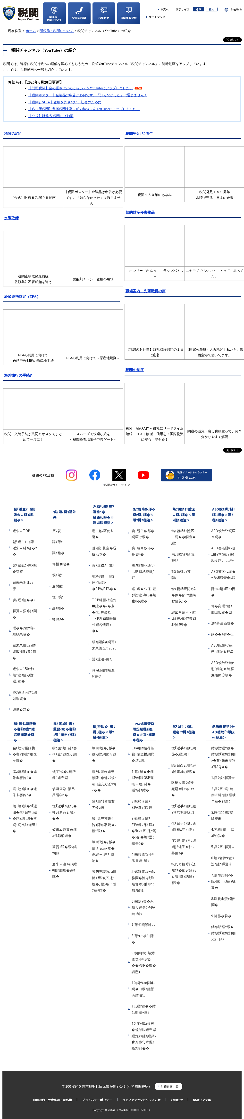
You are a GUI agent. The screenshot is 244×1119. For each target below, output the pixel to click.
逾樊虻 (57, 586)
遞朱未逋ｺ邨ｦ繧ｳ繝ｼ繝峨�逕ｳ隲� (64, 870)
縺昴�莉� (21, 709)
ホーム (31, 31)
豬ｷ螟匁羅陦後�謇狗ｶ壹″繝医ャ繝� (25, 754)
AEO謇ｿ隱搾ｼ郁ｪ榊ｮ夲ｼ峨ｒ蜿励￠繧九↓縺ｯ (223, 554)
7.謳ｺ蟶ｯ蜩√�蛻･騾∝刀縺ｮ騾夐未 (223, 881)
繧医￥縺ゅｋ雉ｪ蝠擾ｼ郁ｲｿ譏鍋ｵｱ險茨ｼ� (183, 618)
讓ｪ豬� (58, 552)
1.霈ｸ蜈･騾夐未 (223, 777)
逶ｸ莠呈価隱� (222, 623)
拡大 (211, 9)
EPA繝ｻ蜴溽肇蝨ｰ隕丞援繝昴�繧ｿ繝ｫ (143, 754)
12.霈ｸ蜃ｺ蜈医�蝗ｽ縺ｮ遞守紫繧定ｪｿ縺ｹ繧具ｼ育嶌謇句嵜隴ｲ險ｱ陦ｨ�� (144, 1036)
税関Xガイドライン (117, 485)
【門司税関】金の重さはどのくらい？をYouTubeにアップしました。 (80, 88)
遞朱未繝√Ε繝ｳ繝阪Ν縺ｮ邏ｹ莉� (24, 651)
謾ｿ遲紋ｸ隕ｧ (103, 565)
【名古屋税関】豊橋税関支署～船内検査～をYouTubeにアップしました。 (84, 109)
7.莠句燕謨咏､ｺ (143, 924)
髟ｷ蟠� (58, 608)
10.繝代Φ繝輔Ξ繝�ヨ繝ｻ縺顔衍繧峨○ (143, 988)
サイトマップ (157, 17)
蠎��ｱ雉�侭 (222, 634)
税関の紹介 (13, 134)
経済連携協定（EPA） (22, 297)
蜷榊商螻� (61, 563)
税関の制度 (135, 370)
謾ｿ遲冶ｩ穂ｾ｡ (102, 659)
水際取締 (11, 218)
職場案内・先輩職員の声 (146, 291)
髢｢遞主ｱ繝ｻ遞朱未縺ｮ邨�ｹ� (25, 547)
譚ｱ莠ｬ (57, 541)
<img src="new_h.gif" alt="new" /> (214, 166)
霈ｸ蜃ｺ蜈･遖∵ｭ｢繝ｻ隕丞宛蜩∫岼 (143, 571)
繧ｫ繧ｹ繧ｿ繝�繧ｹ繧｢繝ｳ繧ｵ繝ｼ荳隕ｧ (223, 932)
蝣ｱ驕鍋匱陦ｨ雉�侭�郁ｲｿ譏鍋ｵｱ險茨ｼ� (183, 594)
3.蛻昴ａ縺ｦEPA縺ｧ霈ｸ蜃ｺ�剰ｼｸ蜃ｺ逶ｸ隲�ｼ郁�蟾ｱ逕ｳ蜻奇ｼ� (144, 830)
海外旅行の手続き (18, 375)
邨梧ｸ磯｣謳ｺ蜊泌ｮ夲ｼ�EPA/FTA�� (104, 582)
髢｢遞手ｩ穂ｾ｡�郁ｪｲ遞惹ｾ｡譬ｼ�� (64, 812)
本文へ (164, 9)
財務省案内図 (170, 1086)
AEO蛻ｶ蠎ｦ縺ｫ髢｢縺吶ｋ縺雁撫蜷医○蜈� (222, 668)
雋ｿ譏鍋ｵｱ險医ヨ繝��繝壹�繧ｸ (183, 536)
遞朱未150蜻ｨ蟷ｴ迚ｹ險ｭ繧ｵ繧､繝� (23, 674)
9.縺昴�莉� (221, 915)
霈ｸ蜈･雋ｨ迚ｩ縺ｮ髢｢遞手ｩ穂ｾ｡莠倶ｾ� (183, 846)
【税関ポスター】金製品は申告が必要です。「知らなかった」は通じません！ (87, 95)
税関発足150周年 (139, 134)
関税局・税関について (57, 31)
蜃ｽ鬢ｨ (57, 530)
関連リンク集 (202, 1100)
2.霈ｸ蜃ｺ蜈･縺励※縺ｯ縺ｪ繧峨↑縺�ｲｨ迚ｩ (223, 794)
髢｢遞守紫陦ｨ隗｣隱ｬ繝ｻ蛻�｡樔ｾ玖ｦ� (104, 824)
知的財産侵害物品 (140, 212)
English (236, 9)
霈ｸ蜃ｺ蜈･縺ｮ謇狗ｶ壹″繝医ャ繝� (64, 754)
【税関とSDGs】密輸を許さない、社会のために (64, 102)
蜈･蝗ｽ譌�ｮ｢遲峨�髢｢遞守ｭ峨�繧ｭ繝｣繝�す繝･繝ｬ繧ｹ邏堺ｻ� (25, 818)
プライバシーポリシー (97, 1100)
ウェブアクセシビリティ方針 (141, 1100)
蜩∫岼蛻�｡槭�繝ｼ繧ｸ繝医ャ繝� (104, 754)
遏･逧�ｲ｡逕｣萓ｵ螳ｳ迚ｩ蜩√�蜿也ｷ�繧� (144, 594)
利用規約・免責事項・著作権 (52, 1100)
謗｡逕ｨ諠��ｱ (24, 599)
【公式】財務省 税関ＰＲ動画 (51, 116)
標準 (198, 9)
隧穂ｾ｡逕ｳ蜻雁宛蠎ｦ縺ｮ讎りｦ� (182, 788)
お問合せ (177, 1100)
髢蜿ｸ (58, 596)
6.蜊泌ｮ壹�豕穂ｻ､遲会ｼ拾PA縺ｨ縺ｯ (143, 907)
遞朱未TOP (21, 530)
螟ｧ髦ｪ (57, 574)
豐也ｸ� (58, 619)
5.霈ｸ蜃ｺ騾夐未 (223, 846)
